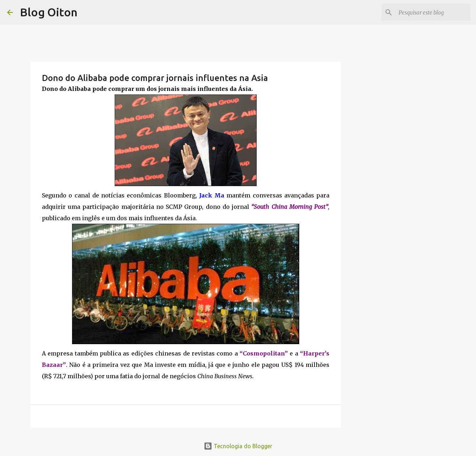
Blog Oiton (48, 12)
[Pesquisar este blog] (433, 12)
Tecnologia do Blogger (238, 446)
